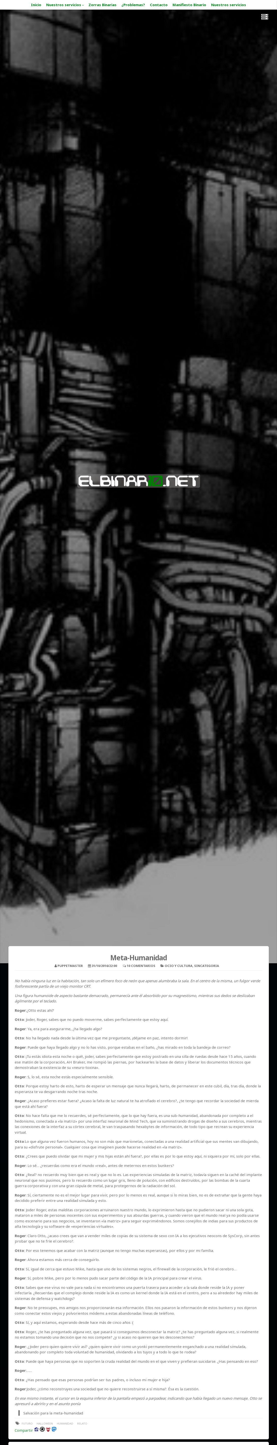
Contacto (159, 4)
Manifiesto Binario (189, 4)
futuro (27, 1423)
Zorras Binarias (102, 4)
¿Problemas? (133, 4)
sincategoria (206, 965)
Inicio (36, 4)
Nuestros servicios (63, 4)
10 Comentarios (141, 965)
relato (82, 1423)
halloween (45, 1423)
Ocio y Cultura (178, 965)
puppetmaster (70, 965)
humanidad (65, 1423)
